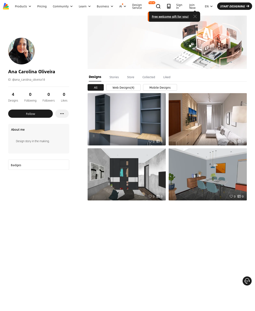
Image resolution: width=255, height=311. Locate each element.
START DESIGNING (234, 6)
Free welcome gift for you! (170, 16)
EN (209, 6)
